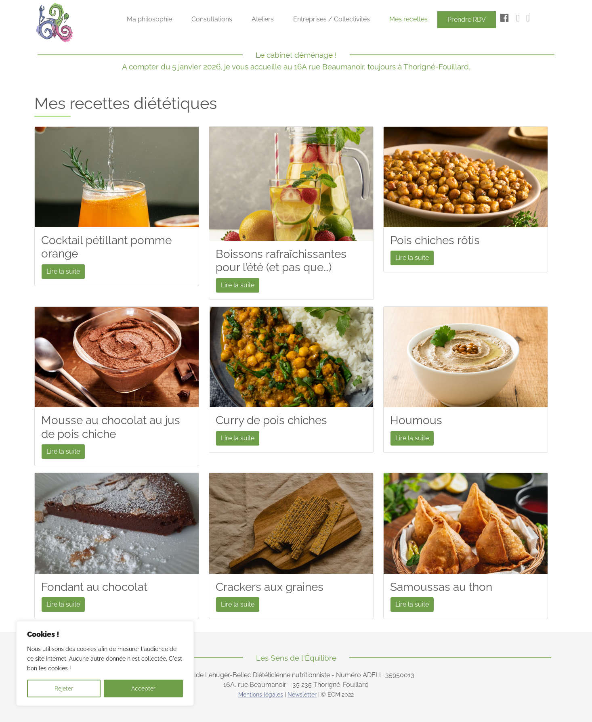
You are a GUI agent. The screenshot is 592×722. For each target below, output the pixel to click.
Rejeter (64, 688)
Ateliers (263, 19)
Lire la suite (63, 271)
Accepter (143, 688)
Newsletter (302, 694)
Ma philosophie (149, 19)
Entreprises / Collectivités (331, 19)
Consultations (211, 19)
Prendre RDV (466, 19)
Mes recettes (408, 19)
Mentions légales (260, 694)
